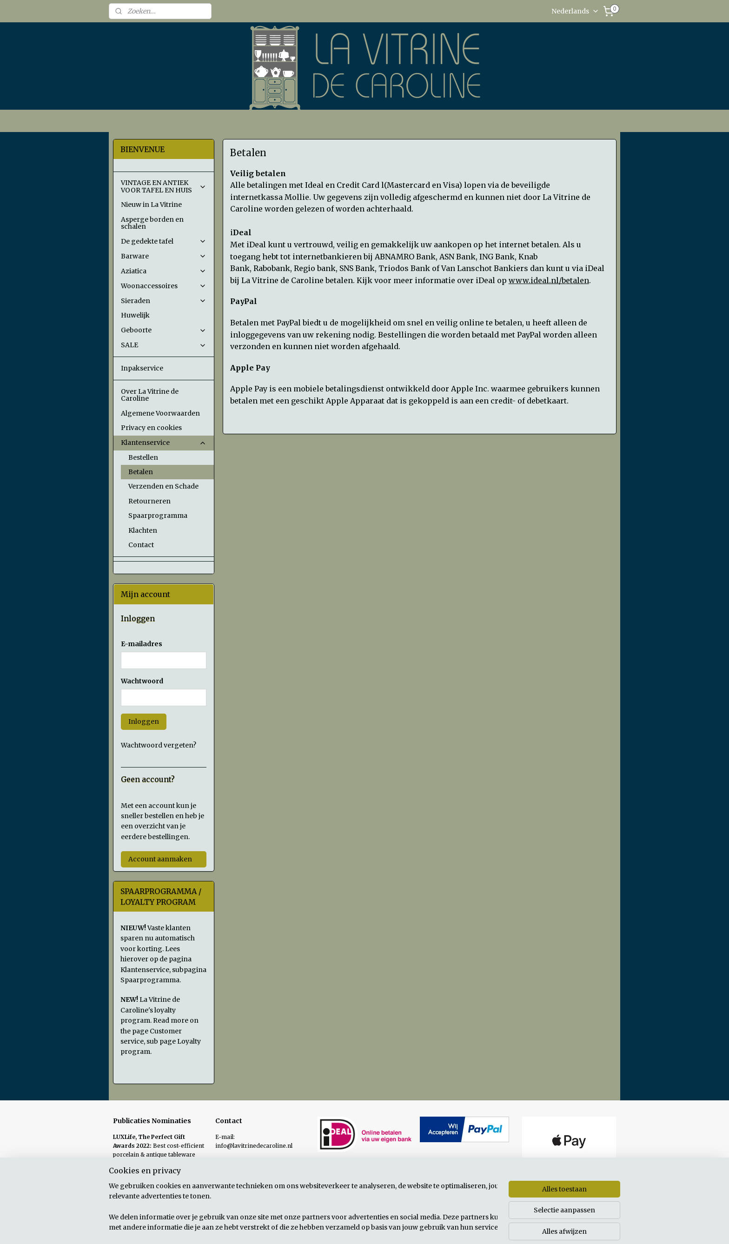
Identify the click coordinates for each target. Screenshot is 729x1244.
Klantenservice (163, 442)
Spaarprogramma (157, 515)
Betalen (140, 472)
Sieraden (163, 301)
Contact (141, 545)
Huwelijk (135, 315)
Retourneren (149, 501)
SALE (163, 345)
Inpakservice (142, 368)
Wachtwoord (142, 681)
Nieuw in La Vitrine (151, 204)
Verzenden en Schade (163, 486)
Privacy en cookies (151, 427)
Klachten (142, 530)
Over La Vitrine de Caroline (150, 395)
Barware (163, 256)
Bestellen (143, 457)
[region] (303, 1207)
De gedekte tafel (163, 241)
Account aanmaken (160, 859)
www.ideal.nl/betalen (548, 280)
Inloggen (143, 721)
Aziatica (163, 271)
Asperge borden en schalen (152, 223)
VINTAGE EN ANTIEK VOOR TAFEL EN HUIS (163, 186)
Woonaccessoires (163, 286)
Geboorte (163, 330)
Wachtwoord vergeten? (158, 745)
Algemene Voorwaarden (160, 413)
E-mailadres (141, 644)
